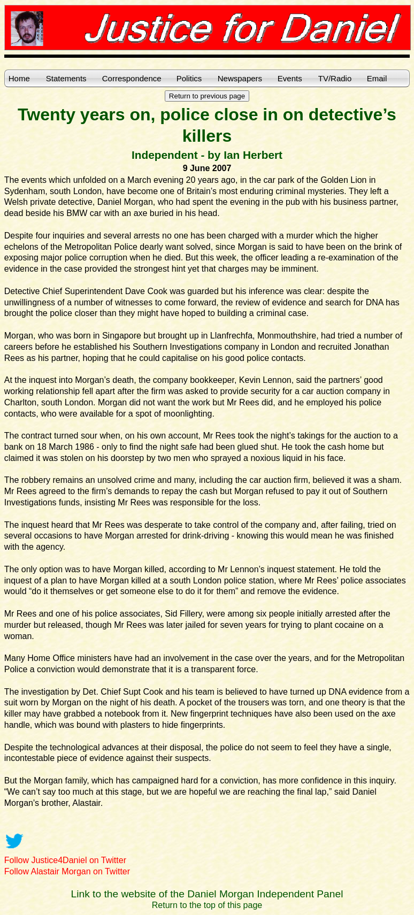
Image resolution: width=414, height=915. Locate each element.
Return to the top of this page (207, 905)
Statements (66, 78)
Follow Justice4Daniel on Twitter (65, 860)
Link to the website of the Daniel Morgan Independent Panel (207, 893)
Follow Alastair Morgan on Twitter (67, 871)
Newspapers (240, 78)
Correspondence (132, 78)
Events (290, 78)
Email (377, 78)
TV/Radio (335, 78)
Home (19, 78)
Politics (189, 78)
